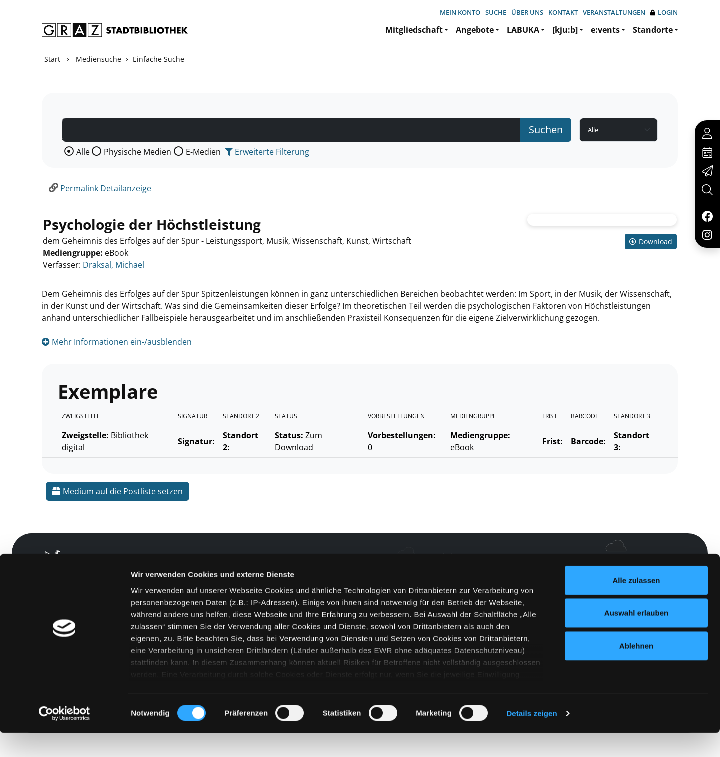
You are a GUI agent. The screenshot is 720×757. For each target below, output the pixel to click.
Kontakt (563, 12)
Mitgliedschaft (414, 29)
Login (664, 12)
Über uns (528, 12)
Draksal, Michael (113, 264)
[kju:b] (565, 29)
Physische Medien (138, 151)
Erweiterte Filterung (267, 151)
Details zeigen (531, 737)
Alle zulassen (636, 604)
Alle (83, 151)
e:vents (605, 29)
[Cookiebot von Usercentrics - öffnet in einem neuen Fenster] (64, 737)
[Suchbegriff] (291, 130)
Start (52, 59)
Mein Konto (460, 12)
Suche (496, 12)
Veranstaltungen (614, 12)
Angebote (475, 29)
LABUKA (523, 29)
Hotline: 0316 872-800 (607, 559)
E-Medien (203, 151)
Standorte (653, 29)
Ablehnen (637, 669)
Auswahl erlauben (636, 636)
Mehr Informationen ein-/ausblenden (117, 341)
